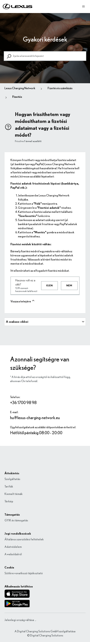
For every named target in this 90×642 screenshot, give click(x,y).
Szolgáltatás (12, 479)
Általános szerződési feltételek (24, 539)
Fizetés (17, 96)
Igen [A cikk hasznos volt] (49, 285)
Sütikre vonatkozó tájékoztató (23, 573)
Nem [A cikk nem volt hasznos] (69, 285)
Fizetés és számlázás (60, 88)
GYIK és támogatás (16, 520)
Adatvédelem (13, 546)
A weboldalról (13, 554)
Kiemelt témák (13, 493)
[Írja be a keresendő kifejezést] (45, 56)
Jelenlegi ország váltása (20, 620)
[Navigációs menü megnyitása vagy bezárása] (83, 6)
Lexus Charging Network (19, 88)
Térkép (8, 501)
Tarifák (8, 486)
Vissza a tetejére (22, 301)
